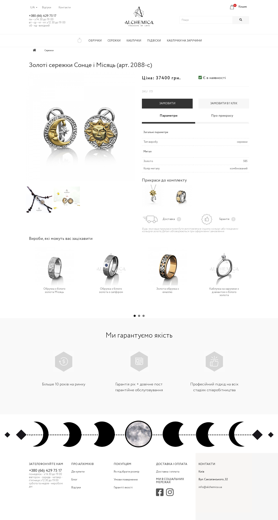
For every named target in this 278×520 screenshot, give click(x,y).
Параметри (168, 115)
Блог (74, 480)
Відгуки (46, 7)
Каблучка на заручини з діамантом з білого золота (224, 292)
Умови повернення (126, 480)
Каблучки (133, 41)
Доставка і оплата (167, 472)
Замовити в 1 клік (223, 103)
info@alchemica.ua (210, 487)
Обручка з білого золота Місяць (54, 290)
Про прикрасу (222, 115)
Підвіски (154, 41)
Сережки (114, 41)
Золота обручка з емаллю (167, 290)
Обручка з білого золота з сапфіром (111, 290)
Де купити (78, 472)
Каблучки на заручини (184, 41)
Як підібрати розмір (126, 472)
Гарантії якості (123, 487)
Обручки (95, 41)
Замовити (167, 103)
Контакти (64, 7)
